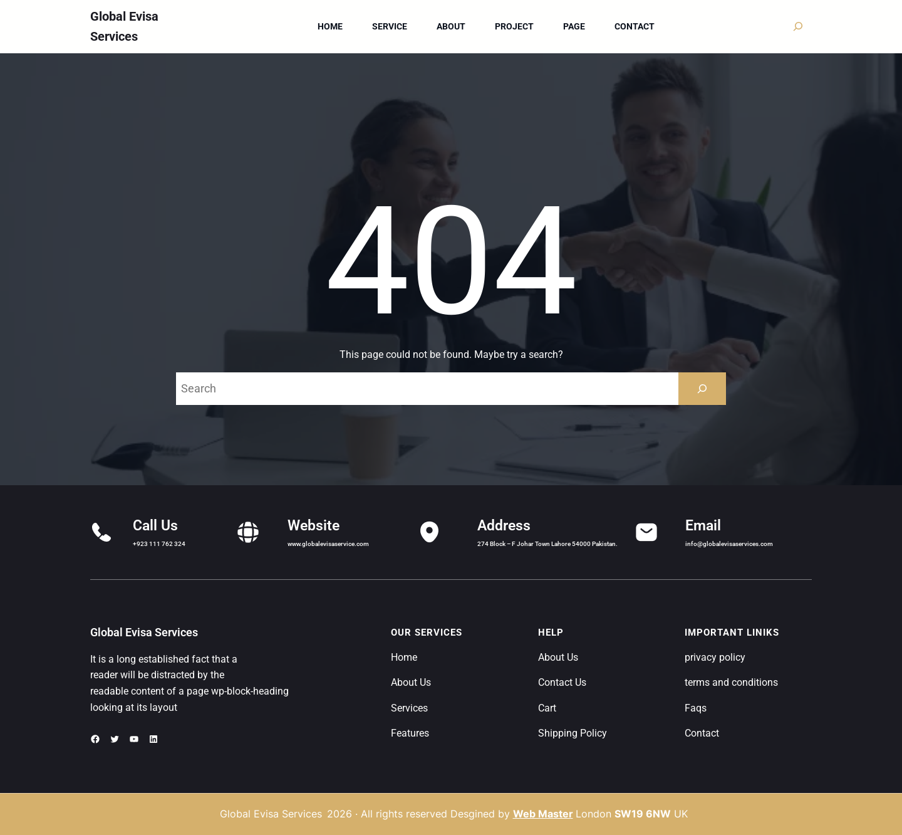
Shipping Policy (572, 733)
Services (409, 708)
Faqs (696, 708)
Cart (547, 708)
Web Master (543, 813)
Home (404, 657)
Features (410, 733)
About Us (411, 682)
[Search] (702, 388)
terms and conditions (731, 682)
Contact (702, 733)
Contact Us (562, 682)
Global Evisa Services (144, 632)
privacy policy (715, 657)
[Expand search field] (798, 26)
